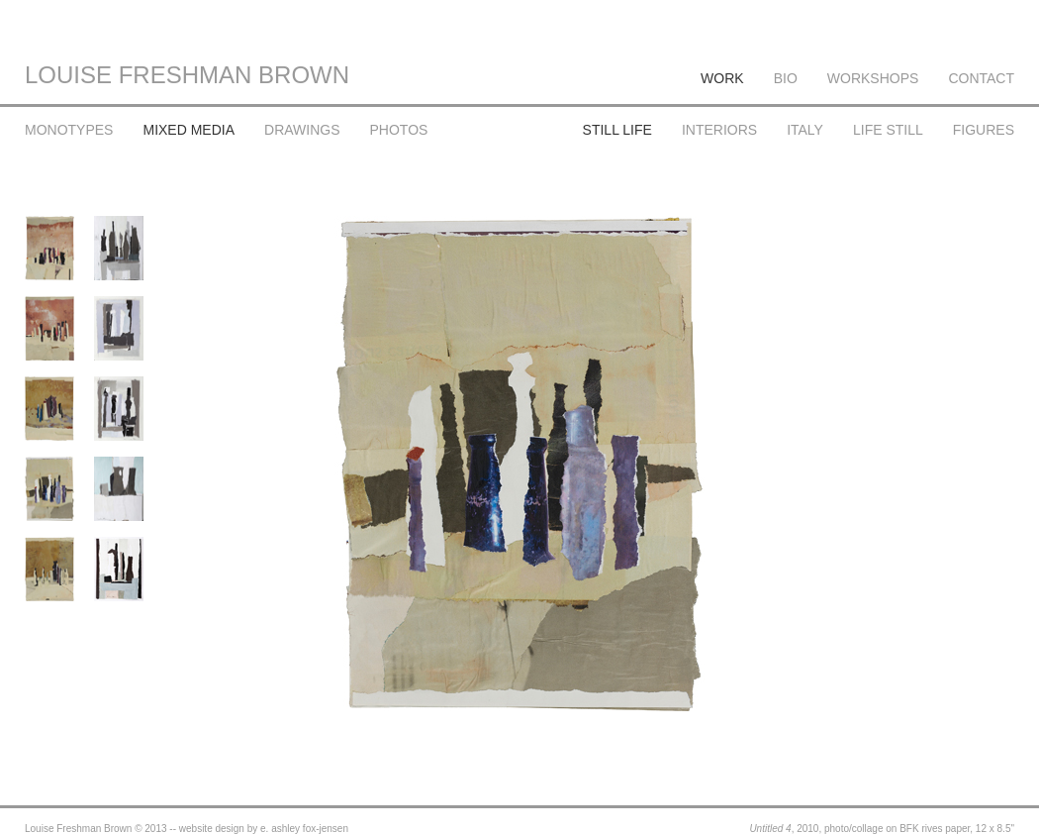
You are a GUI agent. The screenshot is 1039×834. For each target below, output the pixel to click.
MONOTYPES (69, 130)
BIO (786, 78)
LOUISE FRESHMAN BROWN (187, 74)
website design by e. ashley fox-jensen (263, 828)
